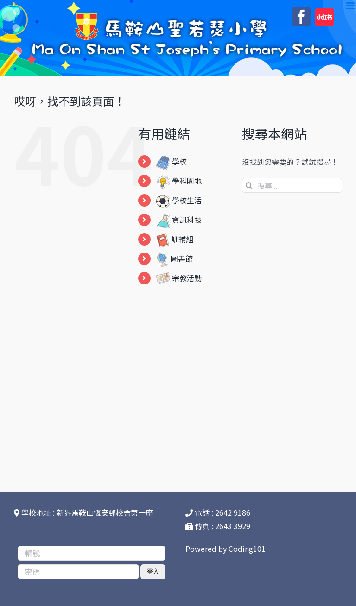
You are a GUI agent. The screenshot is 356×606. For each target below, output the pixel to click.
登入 (153, 571)
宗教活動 (179, 278)
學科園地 (179, 180)
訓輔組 (174, 239)
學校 (171, 161)
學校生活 (179, 200)
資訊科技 (179, 219)
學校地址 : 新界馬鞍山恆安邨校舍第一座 (83, 512)
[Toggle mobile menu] (351, 6)
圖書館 (174, 258)
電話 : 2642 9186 (217, 512)
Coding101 (247, 548)
